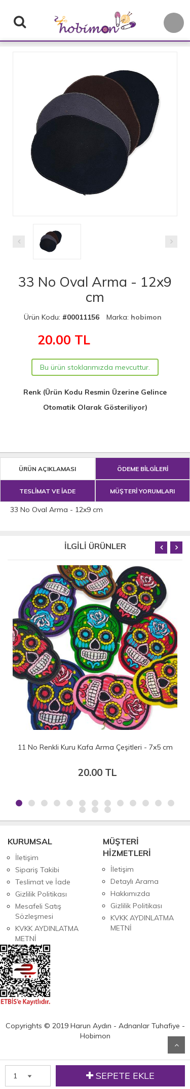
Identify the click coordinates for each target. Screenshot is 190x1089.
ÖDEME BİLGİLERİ (142, 469)
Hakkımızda (130, 893)
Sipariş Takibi (37, 869)
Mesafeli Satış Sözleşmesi (38, 911)
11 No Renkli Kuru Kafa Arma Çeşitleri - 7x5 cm (95, 747)
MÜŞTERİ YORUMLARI (142, 491)
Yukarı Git (176, 1045)
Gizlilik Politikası (41, 894)
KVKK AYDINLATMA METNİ (47, 933)
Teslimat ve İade (42, 881)
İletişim (27, 857)
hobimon (146, 317)
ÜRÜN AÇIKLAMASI (47, 469)
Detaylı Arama (134, 881)
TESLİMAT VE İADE (47, 491)
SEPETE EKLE (120, 1075)
